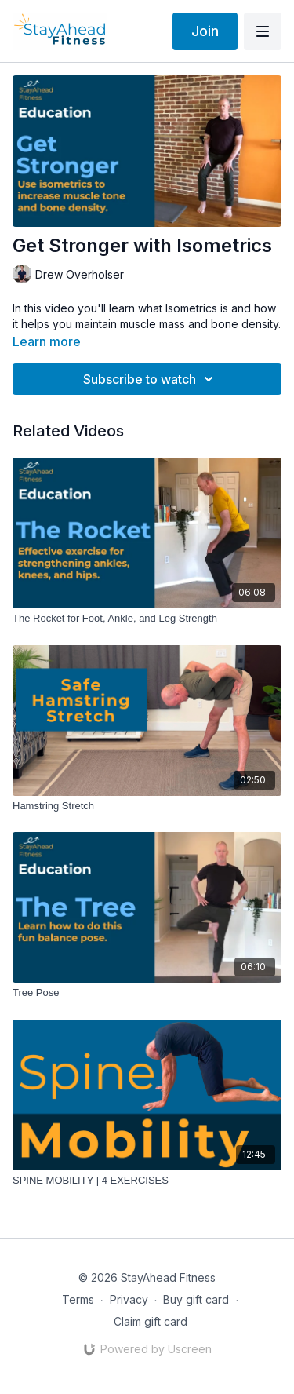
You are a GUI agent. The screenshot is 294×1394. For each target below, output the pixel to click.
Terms (78, 1299)
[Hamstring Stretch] (147, 806)
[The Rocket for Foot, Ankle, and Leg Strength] (147, 618)
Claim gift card (150, 1321)
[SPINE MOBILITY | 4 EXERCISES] (147, 1180)
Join (205, 31)
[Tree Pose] (147, 993)
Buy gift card (196, 1299)
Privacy (129, 1299)
